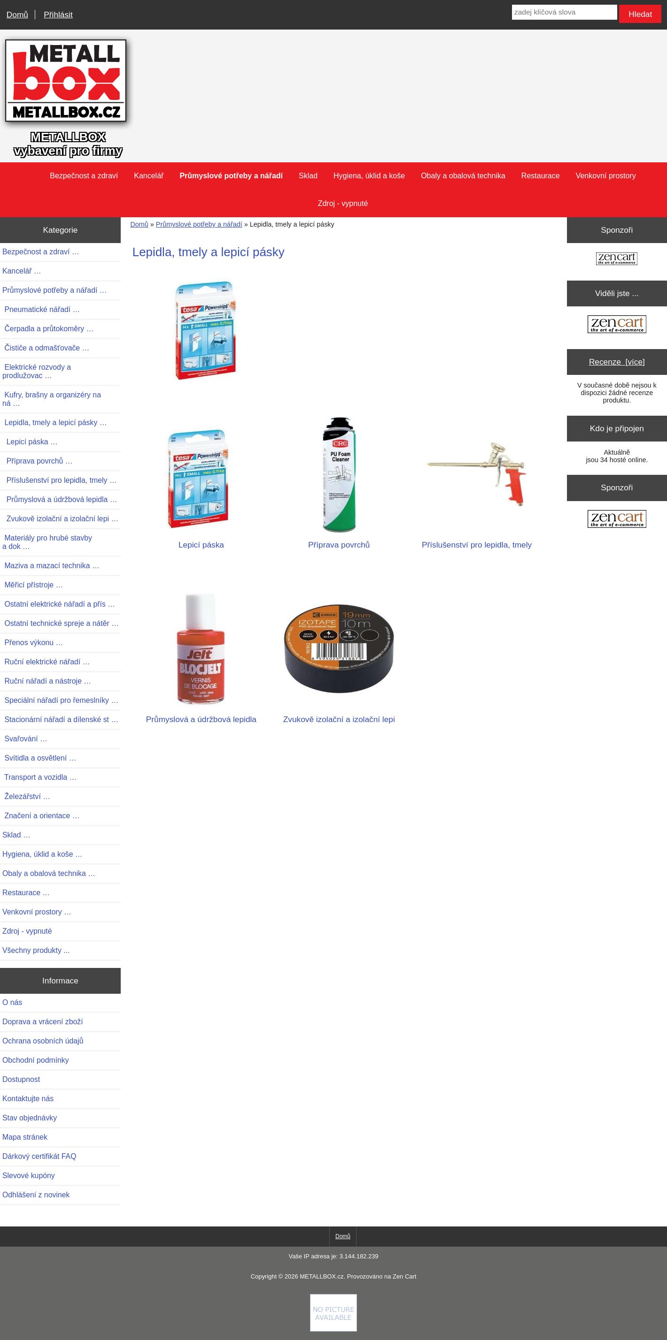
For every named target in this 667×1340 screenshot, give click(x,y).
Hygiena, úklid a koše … (42, 854)
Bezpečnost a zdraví (84, 176)
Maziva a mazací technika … (51, 566)
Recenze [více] (617, 361)
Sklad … (16, 835)
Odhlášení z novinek (36, 1195)
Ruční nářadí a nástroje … (46, 681)
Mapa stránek (24, 1137)
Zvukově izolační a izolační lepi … (60, 519)
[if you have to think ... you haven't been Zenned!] (333, 1329)
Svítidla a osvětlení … (39, 758)
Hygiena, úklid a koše (369, 176)
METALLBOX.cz (321, 1276)
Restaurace (540, 176)
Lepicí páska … (30, 442)
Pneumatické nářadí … (41, 309)
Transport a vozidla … (39, 777)
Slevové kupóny (28, 1176)
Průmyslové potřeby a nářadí (199, 224)
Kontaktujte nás (28, 1099)
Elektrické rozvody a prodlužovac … (36, 371)
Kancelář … (21, 271)
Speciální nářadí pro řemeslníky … (60, 700)
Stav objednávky (29, 1118)
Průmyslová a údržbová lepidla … (59, 499)
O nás (12, 1002)
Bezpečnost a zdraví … (40, 252)
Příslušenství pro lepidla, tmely (476, 539)
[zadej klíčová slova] (564, 12)
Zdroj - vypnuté (343, 203)
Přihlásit (58, 14)
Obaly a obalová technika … (48, 873)
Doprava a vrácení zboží (42, 1022)
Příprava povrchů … (37, 461)
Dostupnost (21, 1079)
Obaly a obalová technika (463, 176)
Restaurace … (26, 893)
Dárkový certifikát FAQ (39, 1156)
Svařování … (24, 739)
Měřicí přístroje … (32, 585)
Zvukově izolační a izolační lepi (339, 714)
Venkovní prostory (606, 176)
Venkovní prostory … (36, 912)
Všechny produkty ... (36, 950)
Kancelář (148, 176)
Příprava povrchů (339, 539)
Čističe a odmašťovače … (45, 348)
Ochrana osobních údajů (42, 1041)
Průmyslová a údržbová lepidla (201, 714)
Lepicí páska (201, 539)
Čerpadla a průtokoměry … (47, 329)
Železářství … (26, 796)
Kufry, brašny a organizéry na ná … (51, 399)
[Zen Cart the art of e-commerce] (616, 259)
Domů (17, 14)
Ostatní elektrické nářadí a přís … (58, 604)
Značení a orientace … (41, 816)
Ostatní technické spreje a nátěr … (60, 623)
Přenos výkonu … (32, 643)
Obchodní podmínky (35, 1060)
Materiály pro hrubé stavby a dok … (47, 542)
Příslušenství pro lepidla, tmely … (59, 480)
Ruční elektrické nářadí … (46, 662)
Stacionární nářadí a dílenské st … (60, 719)
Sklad (308, 176)
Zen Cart (404, 1276)
